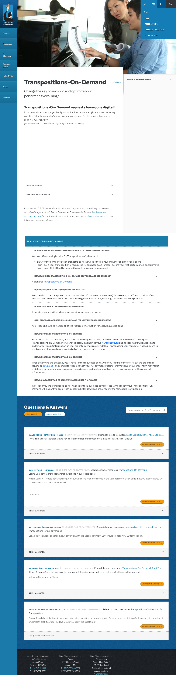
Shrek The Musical (160, 562)
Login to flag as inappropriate (82, 431)
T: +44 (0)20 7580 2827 (70, 661)
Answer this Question (151, 440)
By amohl (33, 563)
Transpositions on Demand (58, 281)
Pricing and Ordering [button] (139, 80)
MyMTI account (110, 342)
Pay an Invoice (149, 35)
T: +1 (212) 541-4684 (38, 661)
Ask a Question (32, 414)
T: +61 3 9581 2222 (101, 667)
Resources (7, 44)
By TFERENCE (35, 522)
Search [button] (161, 4)
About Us (7, 97)
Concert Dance (6, 65)
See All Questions (53, 414)
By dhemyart (35, 466)
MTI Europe (151, 23)
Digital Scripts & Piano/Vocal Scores (143, 431)
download (48, 365)
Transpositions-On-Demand (133, 465)
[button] (153, 4)
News (5, 86)
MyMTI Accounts (145, 4)
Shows (5, 33)
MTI (147, 18)
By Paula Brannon (38, 604)
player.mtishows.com (97, 216)
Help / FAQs (8, 76)
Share (118, 82)
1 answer (37, 449)
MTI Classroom (7, 54)
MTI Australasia (154, 29)
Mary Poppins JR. (162, 522)
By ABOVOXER (35, 431)
